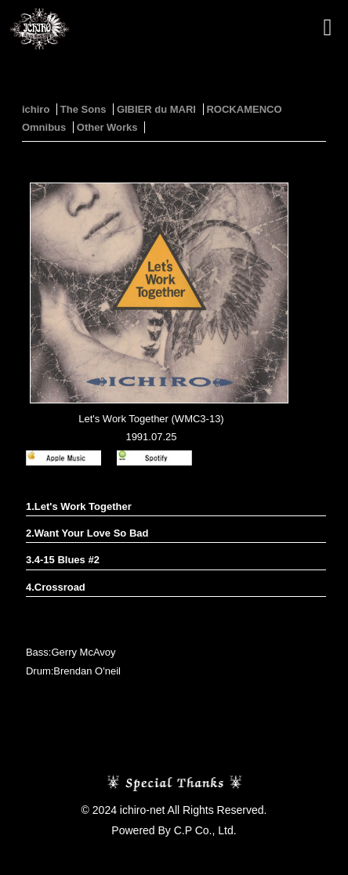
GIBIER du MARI (156, 109)
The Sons (83, 109)
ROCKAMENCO (243, 109)
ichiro (35, 109)
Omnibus (44, 127)
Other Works (107, 127)
